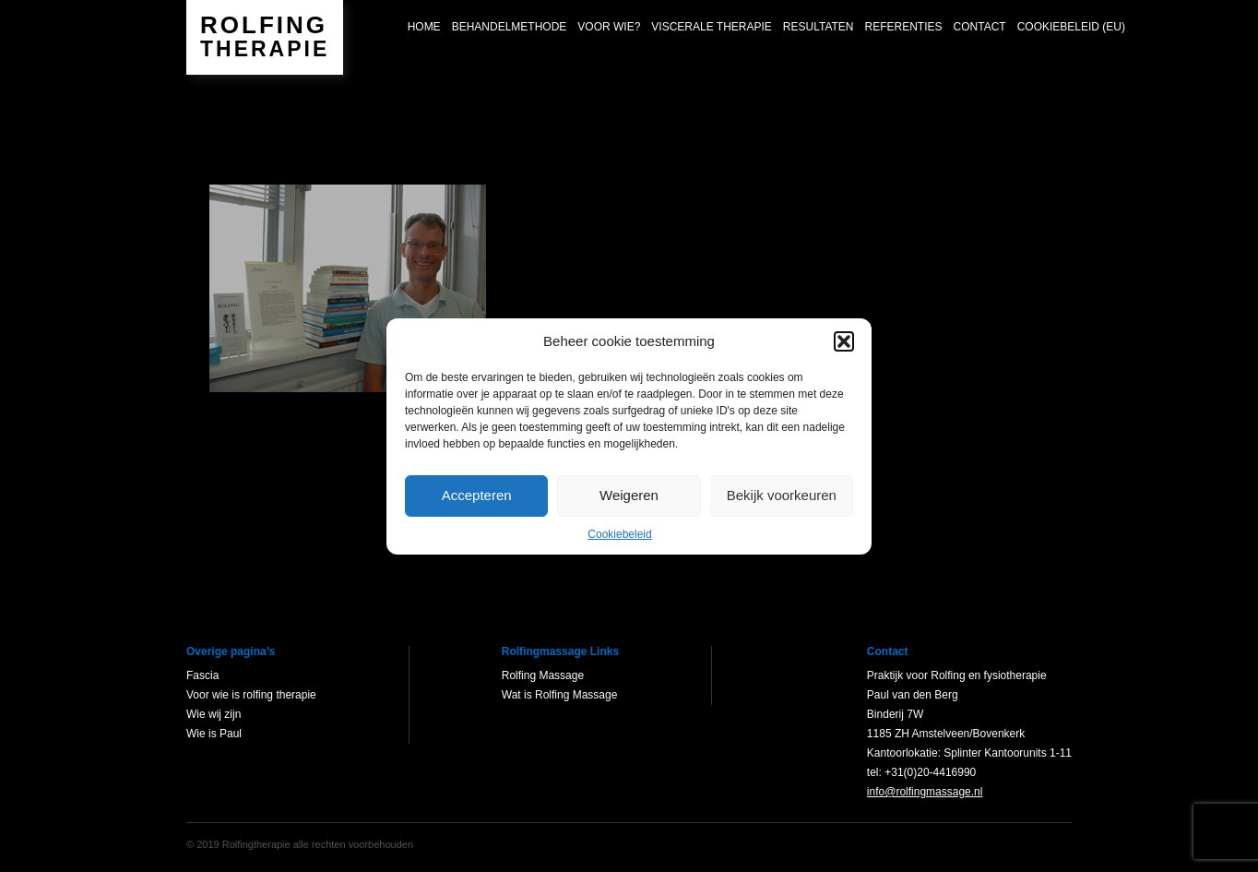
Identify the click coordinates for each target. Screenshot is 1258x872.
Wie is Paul (214, 733)
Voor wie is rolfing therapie (251, 694)
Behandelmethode (509, 26)
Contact (980, 26)
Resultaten (818, 26)
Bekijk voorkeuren (782, 495)
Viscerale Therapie (711, 26)
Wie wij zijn (213, 714)
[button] (844, 341)
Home (424, 26)
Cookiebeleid (619, 534)
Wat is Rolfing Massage (560, 694)
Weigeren (629, 495)
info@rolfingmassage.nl (925, 791)
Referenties (904, 26)
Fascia (202, 675)
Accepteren (477, 495)
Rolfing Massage (543, 675)
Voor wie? (608, 26)
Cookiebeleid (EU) (1071, 26)
